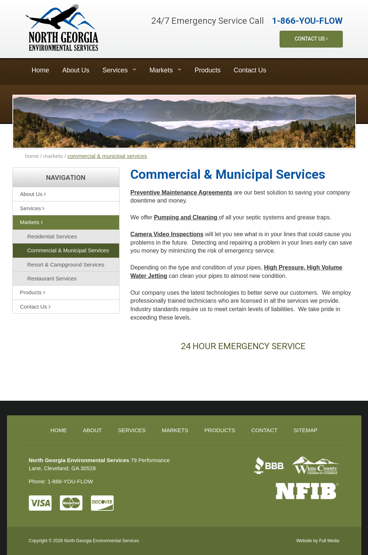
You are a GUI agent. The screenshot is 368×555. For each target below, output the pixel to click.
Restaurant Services (52, 278)
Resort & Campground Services (66, 264)
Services (115, 70)
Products (207, 70)
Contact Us (311, 39)
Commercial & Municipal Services (68, 250)
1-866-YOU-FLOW (307, 21)
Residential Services (52, 236)
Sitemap (305, 430)
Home (40, 70)
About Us (76, 70)
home (32, 156)
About (92, 430)
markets (53, 156)
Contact (264, 430)
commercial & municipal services (107, 156)
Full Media (329, 540)
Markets (161, 70)
